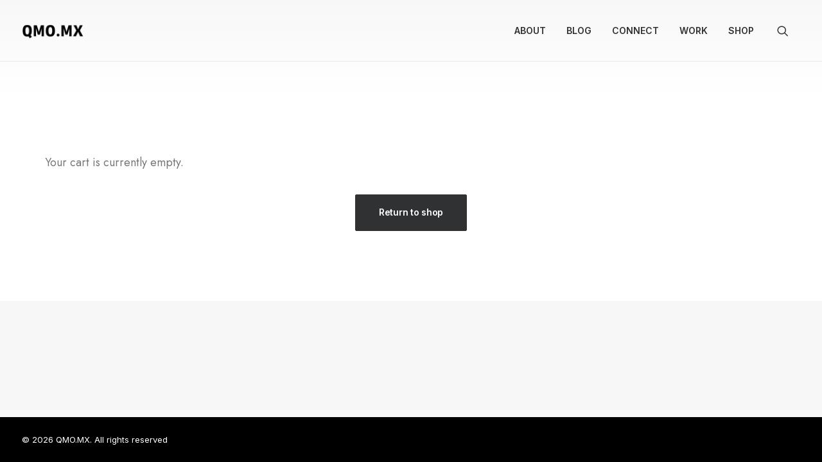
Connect (635, 30)
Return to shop (411, 212)
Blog (578, 30)
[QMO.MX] (52, 30)
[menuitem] (530, 31)
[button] (788, 31)
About (530, 30)
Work (693, 30)
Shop (741, 30)
